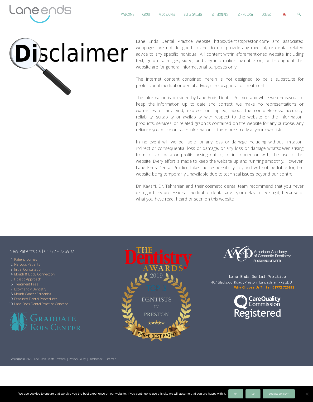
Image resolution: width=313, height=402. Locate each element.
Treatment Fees (26, 284)
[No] (307, 394)
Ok (235, 394)
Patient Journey (25, 259)
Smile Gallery (193, 14)
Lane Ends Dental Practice (49, 359)
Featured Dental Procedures (36, 299)
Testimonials (219, 14)
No (253, 394)
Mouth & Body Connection (34, 274)
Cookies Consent (279, 394)
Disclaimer (95, 359)
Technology (244, 14)
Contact (267, 14)
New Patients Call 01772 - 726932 (42, 251)
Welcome (127, 14)
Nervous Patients (27, 264)
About (146, 14)
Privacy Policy (77, 359)
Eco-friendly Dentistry (30, 289)
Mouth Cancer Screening (32, 294)
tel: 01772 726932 (280, 287)
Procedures (167, 14)
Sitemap (111, 359)
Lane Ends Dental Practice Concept (41, 304)
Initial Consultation (28, 269)
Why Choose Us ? (236, 287)
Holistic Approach (27, 279)
